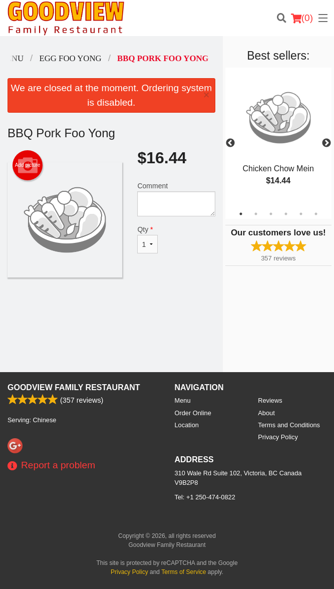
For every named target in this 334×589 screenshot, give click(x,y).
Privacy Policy (278, 437)
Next (326, 143)
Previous (230, 143)
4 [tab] (286, 214)
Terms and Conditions (289, 425)
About (266, 413)
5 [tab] (301, 214)
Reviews (270, 400)
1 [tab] (241, 214)
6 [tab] (316, 214)
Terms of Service (183, 571)
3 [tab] (271, 214)
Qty (147, 239)
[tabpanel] (278, 137)
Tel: (205, 497)
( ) (302, 18)
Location (187, 425)
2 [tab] (256, 214)
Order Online (193, 413)
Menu (183, 400)
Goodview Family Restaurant (74, 387)
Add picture (28, 165)
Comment (176, 199)
